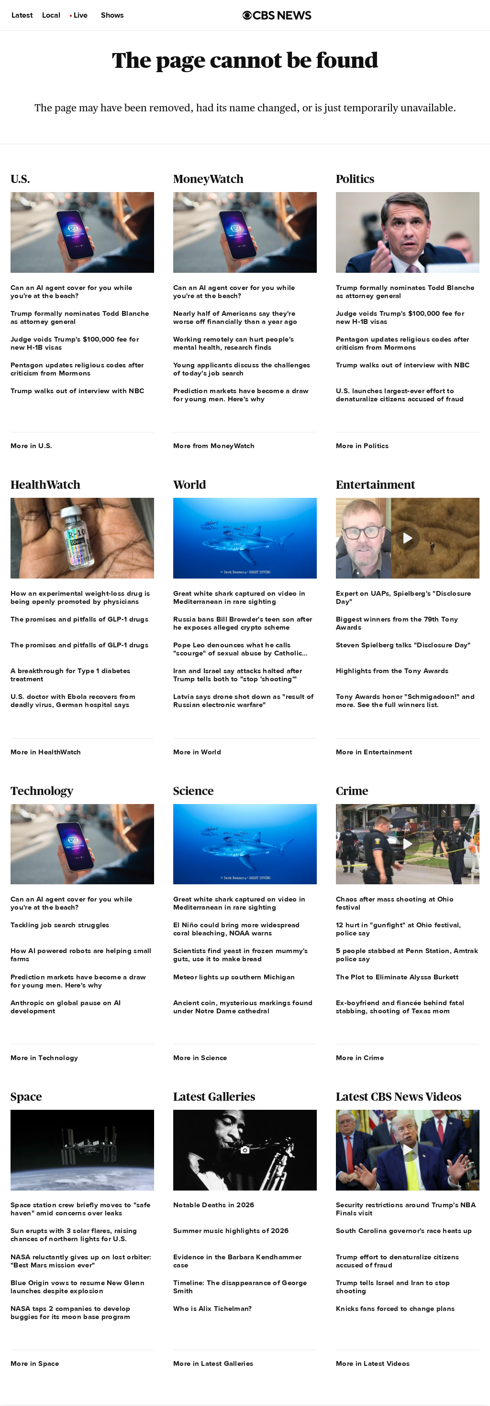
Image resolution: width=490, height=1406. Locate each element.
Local (51, 15)
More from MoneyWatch (214, 445)
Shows (112, 15)
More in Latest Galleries (213, 1363)
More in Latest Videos (373, 1363)
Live (81, 15)
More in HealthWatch (46, 752)
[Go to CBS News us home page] (277, 15)
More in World (197, 752)
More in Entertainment (374, 752)
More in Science (200, 1057)
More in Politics (362, 445)
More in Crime (360, 1057)
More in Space (35, 1363)
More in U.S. (32, 445)
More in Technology (44, 1057)
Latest (22, 15)
